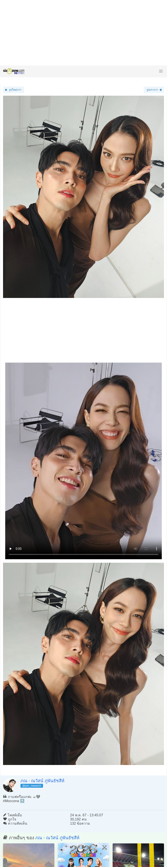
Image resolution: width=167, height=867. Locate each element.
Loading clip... (83, 461)
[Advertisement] (83, 32)
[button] (161, 71)
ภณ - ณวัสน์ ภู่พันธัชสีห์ (42, 780)
